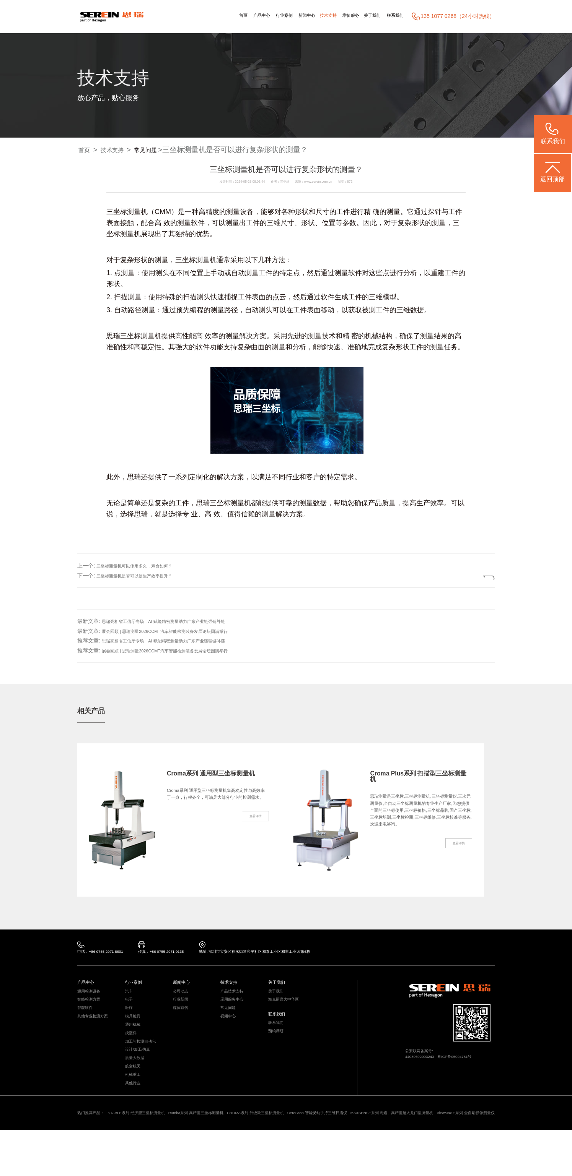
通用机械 (134, 1040)
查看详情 (251, 845)
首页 (200, 16)
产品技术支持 (234, 997)
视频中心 (229, 1029)
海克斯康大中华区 (286, 1008)
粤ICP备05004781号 (468, 1064)
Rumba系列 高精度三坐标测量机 (222, 1148)
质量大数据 (136, 1083)
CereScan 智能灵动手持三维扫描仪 (370, 1148)
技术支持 (307, 16)
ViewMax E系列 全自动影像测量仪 (135, 1157)
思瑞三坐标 (213, 503)
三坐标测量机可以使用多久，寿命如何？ (144, 566)
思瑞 (113, 336)
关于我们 (363, 16)
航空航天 (134, 1094)
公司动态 (182, 997)
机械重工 (134, 1104)
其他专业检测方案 (95, 1029)
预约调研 (277, 1047)
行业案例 (251, 16)
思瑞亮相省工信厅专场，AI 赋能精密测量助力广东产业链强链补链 (180, 621)
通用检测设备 (91, 997)
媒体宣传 (182, 1019)
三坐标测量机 (127, 212)
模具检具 (134, 1029)
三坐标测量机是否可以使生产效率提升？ (144, 576)
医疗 (129, 1019)
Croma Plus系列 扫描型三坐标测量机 (419, 778)
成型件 (132, 1051)
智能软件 (86, 1019)
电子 (129, 1008)
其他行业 (134, 1115)
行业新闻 (182, 1008)
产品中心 (223, 16)
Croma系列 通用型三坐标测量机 (214, 778)
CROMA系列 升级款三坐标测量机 (294, 1148)
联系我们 (392, 16)
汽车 (129, 997)
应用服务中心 (234, 1008)
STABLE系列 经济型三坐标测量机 (149, 1148)
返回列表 (467, 576)
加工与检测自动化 (143, 1061)
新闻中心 (280, 16)
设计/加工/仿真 (140, 1072)
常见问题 (159, 150)
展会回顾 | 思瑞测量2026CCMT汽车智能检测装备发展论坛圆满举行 (182, 631)
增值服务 (336, 16)
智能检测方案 (91, 1008)
